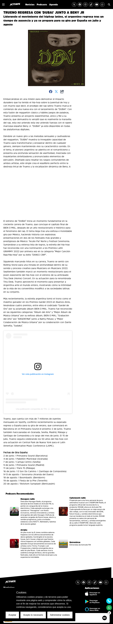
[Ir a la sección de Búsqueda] (109, 4)
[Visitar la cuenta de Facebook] (80, 4)
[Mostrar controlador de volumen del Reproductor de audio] (104, 618)
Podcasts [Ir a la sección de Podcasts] (42, 4)
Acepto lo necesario (33, 615)
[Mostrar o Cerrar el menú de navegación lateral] (3, 4)
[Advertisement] (85, 139)
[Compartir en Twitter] (56, 91)
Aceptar (12, 615)
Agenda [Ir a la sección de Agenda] (53, 4)
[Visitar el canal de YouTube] (96, 4)
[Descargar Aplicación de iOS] (92, 593)
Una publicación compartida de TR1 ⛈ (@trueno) (38, 409)
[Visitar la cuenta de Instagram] (85, 4)
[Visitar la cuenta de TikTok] (91, 4)
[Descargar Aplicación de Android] (92, 601)
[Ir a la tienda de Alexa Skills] (92, 609)
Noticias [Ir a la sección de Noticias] (29, 4)
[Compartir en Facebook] (50, 91)
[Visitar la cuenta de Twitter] (74, 4)
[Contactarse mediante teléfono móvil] (109, 601)
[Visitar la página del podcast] (33, 511)
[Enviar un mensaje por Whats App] (102, 4)
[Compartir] (62, 91)
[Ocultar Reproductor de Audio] (109, 613)
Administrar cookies (60, 615)
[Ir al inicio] (15, 4)
